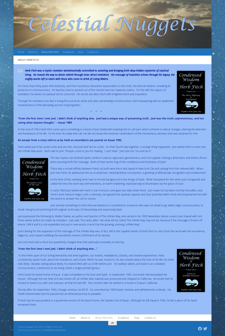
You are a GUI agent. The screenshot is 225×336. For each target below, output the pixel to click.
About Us (32, 52)
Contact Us (93, 52)
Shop (80, 52)
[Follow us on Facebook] (200, 329)
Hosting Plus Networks (55, 330)
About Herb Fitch (50, 52)
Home (21, 52)
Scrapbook (68, 52)
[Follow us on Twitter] (205, 329)
